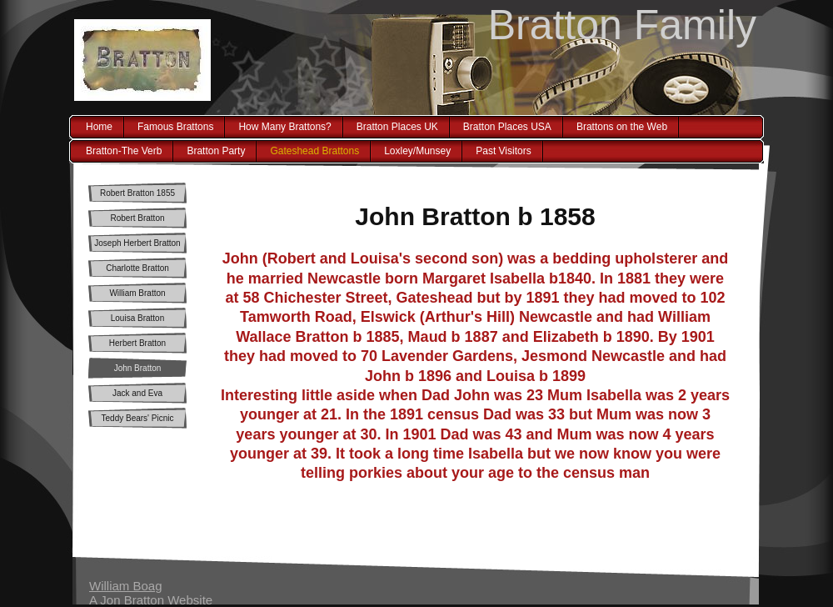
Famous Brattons (175, 127)
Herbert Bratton (137, 343)
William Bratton (137, 293)
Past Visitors (503, 151)
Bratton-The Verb (124, 151)
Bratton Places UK (397, 127)
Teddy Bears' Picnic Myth (138, 421)
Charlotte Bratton (137, 268)
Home (99, 127)
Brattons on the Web (621, 127)
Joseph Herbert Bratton (137, 243)
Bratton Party (216, 151)
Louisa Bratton (138, 318)
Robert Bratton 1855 (137, 193)
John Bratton (138, 368)
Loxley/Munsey (417, 151)
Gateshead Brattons (314, 151)
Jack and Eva (137, 393)
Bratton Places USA (507, 127)
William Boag (125, 586)
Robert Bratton (137, 218)
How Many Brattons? (284, 127)
